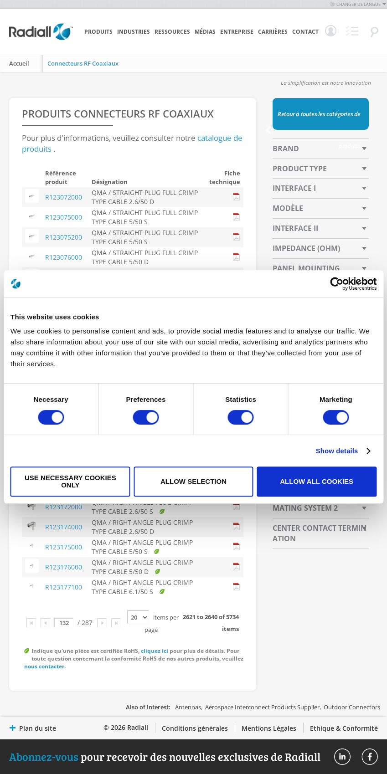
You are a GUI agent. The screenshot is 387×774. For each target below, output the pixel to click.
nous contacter (44, 666)
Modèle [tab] (288, 208)
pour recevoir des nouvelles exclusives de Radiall (164, 756)
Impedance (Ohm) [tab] (306, 248)
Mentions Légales (269, 728)
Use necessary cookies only (70, 481)
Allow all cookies (316, 481)
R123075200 (63, 237)
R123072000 (63, 197)
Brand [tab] (286, 149)
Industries (133, 32)
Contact (305, 32)
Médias (205, 32)
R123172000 (63, 506)
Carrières (273, 32)
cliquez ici (154, 651)
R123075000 (63, 217)
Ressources (172, 32)
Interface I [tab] (294, 188)
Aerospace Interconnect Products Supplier (262, 707)
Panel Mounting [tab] (306, 268)
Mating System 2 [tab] (305, 508)
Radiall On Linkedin (342, 756)
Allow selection (193, 481)
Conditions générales (195, 728)
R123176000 (63, 567)
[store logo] (41, 39)
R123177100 (63, 587)
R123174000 (63, 527)
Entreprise (236, 32)
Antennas (188, 707)
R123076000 (63, 257)
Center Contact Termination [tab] (319, 533)
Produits (98, 32)
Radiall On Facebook (369, 756)
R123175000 (63, 547)
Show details (337, 451)
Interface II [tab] (295, 228)
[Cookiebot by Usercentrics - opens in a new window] (337, 284)
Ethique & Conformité (344, 728)
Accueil (19, 63)
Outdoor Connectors (352, 707)
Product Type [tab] (300, 169)
